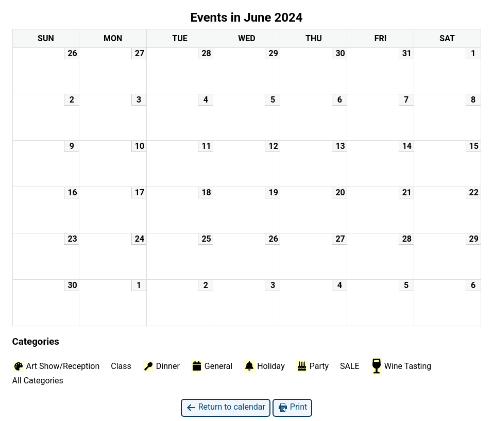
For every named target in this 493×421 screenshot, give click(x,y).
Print (292, 407)
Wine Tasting (401, 366)
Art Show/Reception (56, 366)
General (211, 366)
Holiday (264, 366)
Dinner (161, 366)
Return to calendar (225, 407)
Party (312, 366)
